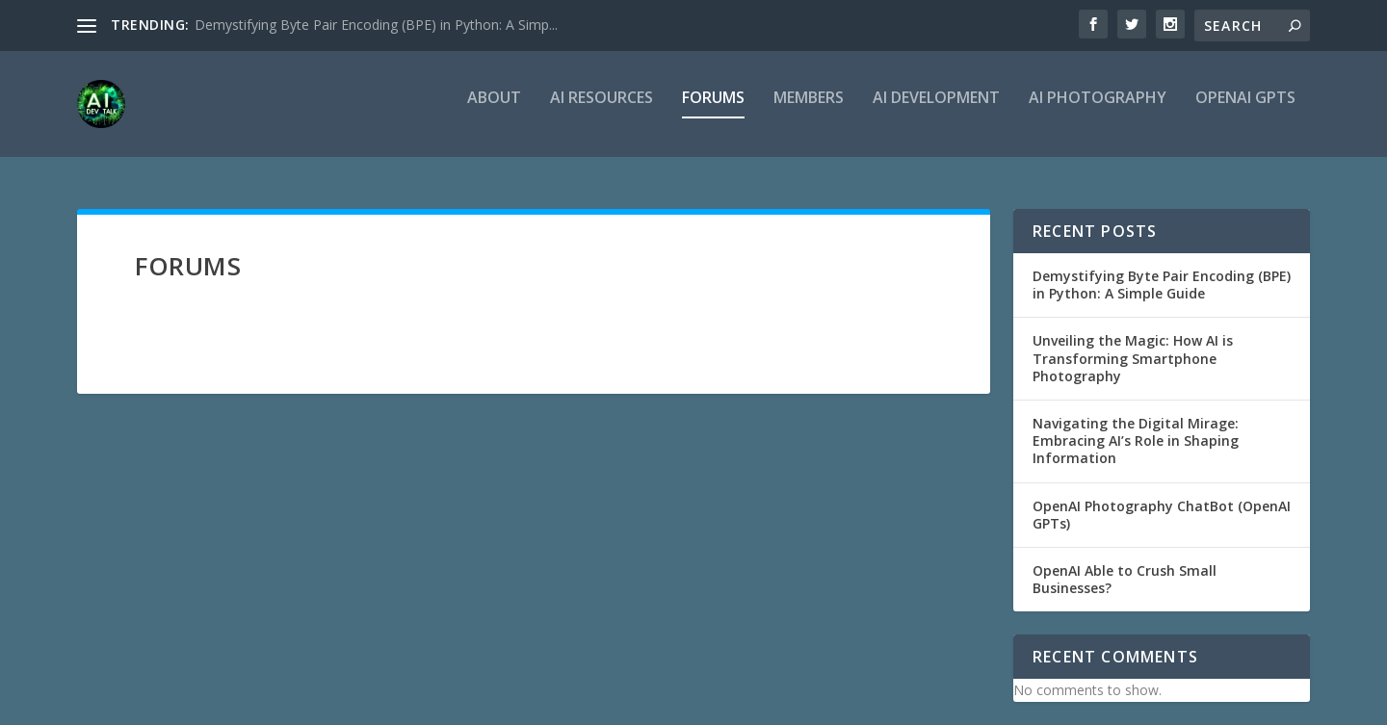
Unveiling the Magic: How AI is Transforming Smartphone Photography (1133, 357)
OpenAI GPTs (1245, 112)
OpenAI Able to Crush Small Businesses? (1125, 579)
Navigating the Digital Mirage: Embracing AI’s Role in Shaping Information (1136, 440)
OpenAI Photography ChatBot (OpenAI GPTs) (1162, 514)
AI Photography (1097, 112)
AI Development (936, 112)
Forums (713, 112)
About (494, 112)
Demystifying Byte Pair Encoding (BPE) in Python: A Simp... (376, 24)
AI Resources (601, 112)
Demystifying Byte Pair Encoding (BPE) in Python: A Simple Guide (1162, 284)
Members (808, 112)
